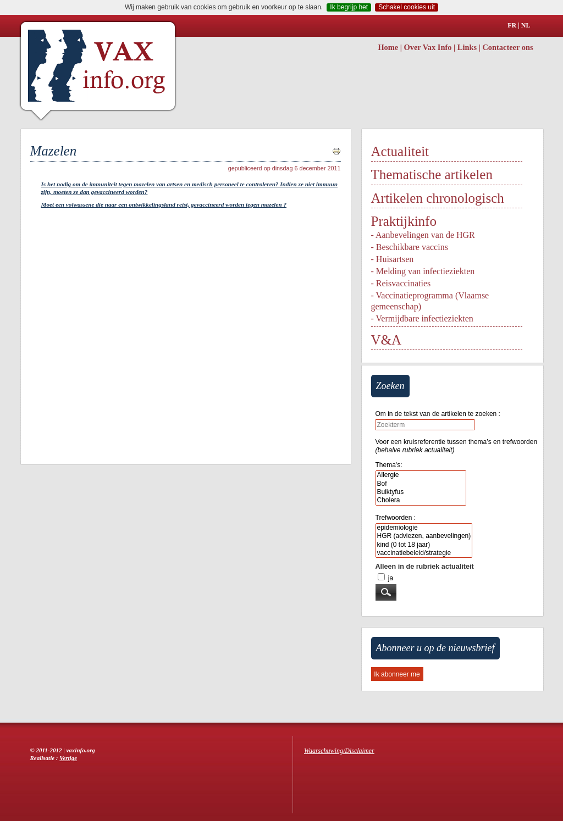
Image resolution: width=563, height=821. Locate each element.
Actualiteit (400, 151)
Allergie (421, 475)
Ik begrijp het (349, 7)
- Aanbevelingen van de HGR (423, 235)
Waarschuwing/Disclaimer (339, 751)
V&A (386, 339)
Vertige (68, 758)
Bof (421, 484)
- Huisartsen (392, 259)
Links (467, 47)
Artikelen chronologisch (437, 198)
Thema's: (389, 465)
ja (390, 578)
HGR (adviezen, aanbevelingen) (424, 536)
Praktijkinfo (404, 221)
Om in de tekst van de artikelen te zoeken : (438, 414)
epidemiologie (424, 528)
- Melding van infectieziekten (423, 271)
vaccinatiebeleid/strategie (424, 553)
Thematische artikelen (432, 174)
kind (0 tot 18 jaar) (424, 545)
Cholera (421, 500)
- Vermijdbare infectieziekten (422, 318)
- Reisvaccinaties (401, 283)
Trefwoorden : (396, 518)
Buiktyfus (421, 492)
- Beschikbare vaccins (409, 247)
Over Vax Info (428, 47)
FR (511, 25)
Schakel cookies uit (406, 7)
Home (388, 47)
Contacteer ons (507, 47)
